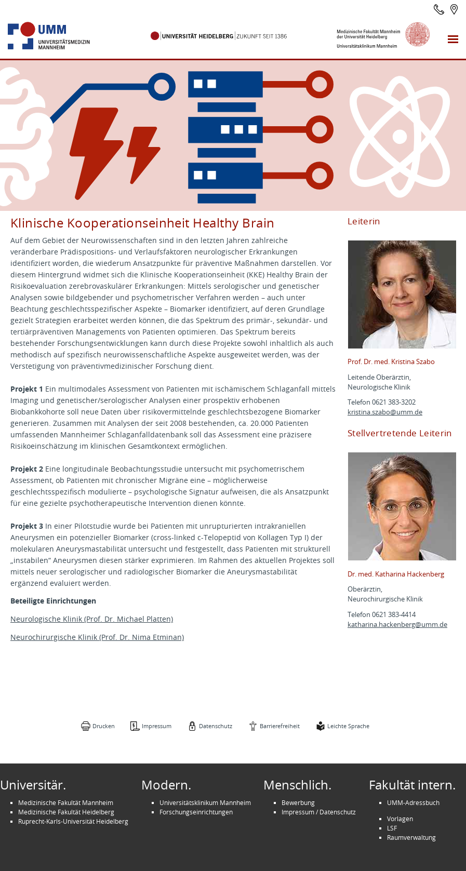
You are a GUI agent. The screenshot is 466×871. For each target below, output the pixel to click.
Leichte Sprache (348, 726)
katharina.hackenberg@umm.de (397, 624)
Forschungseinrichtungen (196, 812)
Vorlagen (400, 818)
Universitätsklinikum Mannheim (205, 802)
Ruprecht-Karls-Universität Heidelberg (73, 821)
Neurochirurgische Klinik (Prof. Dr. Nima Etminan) (97, 637)
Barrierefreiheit (280, 726)
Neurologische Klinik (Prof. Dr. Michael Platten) (91, 619)
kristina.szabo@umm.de (385, 412)
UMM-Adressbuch (413, 802)
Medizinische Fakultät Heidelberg (66, 812)
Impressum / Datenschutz (319, 812)
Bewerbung (298, 802)
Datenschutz (215, 726)
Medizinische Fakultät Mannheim (65, 802)
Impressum (156, 726)
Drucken (103, 726)
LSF (392, 828)
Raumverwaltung (411, 837)
